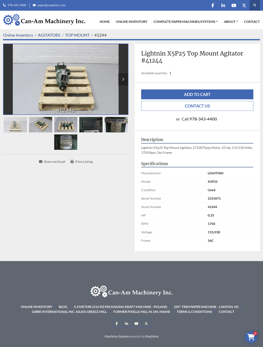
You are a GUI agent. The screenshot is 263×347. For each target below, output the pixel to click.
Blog (63, 307)
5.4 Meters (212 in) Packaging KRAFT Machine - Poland (120, 307)
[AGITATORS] (49, 34)
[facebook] (213, 5)
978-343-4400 (17, 5)
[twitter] (244, 5)
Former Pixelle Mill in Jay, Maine (141, 311)
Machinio (152, 336)
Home (105, 21)
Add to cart (197, 94)
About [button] (229, 21)
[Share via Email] (52, 161)
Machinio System (117, 336)
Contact (252, 21)
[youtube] (233, 5)
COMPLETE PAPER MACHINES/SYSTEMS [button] (184, 21)
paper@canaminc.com (51, 5)
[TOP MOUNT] (77, 34)
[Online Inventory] (18, 34)
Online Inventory (131, 21)
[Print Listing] (81, 161)
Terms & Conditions (194, 311)
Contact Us (197, 105)
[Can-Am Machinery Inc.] (131, 291)
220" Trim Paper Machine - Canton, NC (206, 307)
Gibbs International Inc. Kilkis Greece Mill (69, 311)
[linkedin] (223, 5)
